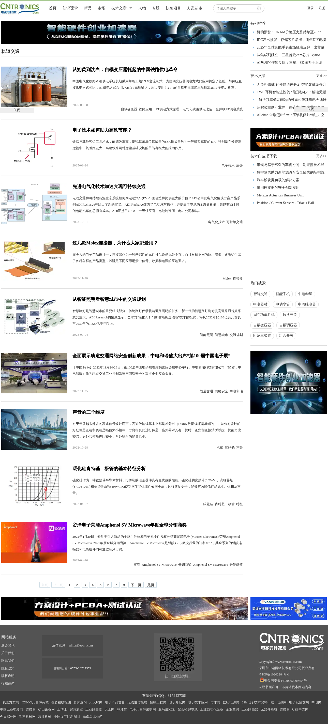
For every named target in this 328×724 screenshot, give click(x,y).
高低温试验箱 (92, 716)
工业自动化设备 (211, 709)
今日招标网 (8, 716)
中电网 (316, 702)
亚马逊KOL (166, 709)
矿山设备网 (46, 709)
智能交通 (260, 294)
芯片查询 (80, 702)
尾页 (150, 585)
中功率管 (283, 304)
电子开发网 (177, 702)
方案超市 (194, 8)
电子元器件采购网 (142, 709)
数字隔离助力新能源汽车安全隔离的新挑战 (290, 172)
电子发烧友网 (299, 702)
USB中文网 (300, 709)
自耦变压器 (262, 325)
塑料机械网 (27, 716)
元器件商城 (269, 709)
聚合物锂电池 (188, 709)
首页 (52, 8)
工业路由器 (93, 709)
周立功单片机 (264, 315)
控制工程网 (158, 702)
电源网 (282, 702)
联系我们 (7, 661)
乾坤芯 (122, 709)
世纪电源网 (231, 702)
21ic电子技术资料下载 (258, 702)
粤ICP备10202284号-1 (274, 674)
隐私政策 (7, 668)
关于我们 (7, 653)
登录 (310, 8)
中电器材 (260, 304)
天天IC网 (95, 702)
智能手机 (283, 294)
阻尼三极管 (262, 335)
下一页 (136, 585)
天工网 (109, 709)
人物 (142, 8)
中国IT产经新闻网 (67, 716)
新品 (88, 8)
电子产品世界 (115, 702)
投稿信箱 (7, 683)
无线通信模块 (137, 702)
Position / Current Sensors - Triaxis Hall (285, 203)
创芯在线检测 (61, 702)
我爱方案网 (11, 702)
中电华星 (305, 294)
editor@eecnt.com (81, 645)
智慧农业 (76, 709)
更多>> (321, 156)
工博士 (62, 709)
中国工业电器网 (11, 709)
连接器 (31, 709)
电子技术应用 (198, 702)
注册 (322, 8)
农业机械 (44, 716)
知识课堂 (70, 8)
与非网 (215, 702)
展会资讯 (7, 645)
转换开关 (290, 315)
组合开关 (286, 335)
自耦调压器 (288, 325)
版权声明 (7, 676)
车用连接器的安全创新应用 (278, 188)
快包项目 (173, 8)
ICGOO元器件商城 (35, 702)
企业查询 (232, 709)
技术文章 (119, 8)
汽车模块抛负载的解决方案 (278, 180)
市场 (101, 8)
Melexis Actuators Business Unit (280, 195)
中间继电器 (307, 304)
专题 (156, 8)
